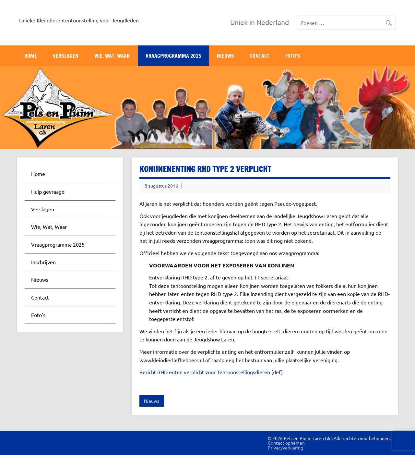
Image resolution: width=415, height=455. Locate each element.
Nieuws (225, 55)
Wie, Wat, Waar (112, 55)
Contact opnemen (286, 443)
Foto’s (292, 55)
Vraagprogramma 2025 (173, 55)
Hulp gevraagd (48, 191)
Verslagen (65, 55)
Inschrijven (43, 262)
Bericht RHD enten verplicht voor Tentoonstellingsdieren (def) (211, 372)
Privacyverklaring (285, 447)
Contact (259, 55)
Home (30, 55)
